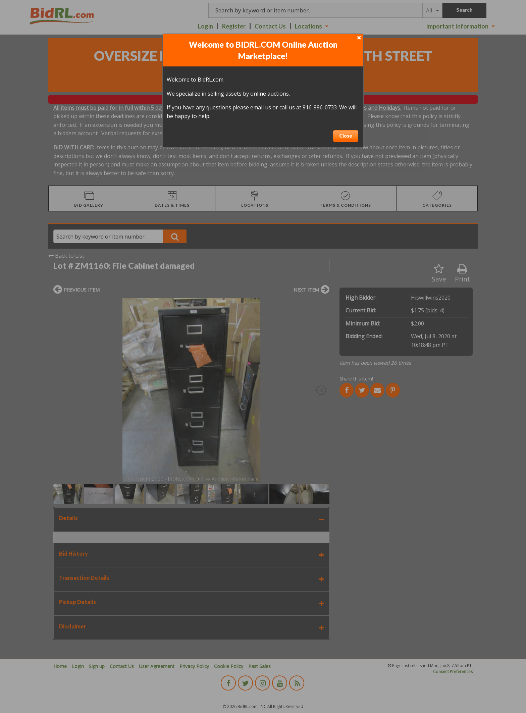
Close (345, 136)
